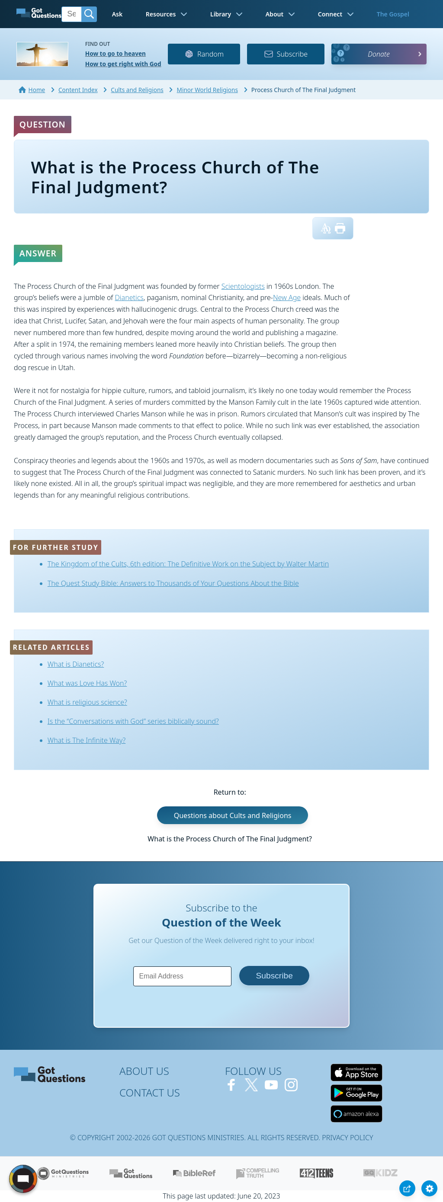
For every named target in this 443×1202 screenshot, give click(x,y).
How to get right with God (123, 64)
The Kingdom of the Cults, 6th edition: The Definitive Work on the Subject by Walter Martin (188, 564)
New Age (287, 297)
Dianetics (129, 297)
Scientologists (243, 286)
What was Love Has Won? (87, 683)
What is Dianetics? (76, 664)
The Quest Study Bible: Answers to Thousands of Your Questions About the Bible (173, 583)
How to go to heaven (115, 53)
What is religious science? (87, 702)
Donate (379, 54)
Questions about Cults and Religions (233, 815)
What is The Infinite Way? (86, 740)
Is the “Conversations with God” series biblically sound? (133, 721)
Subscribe (286, 54)
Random (204, 54)
